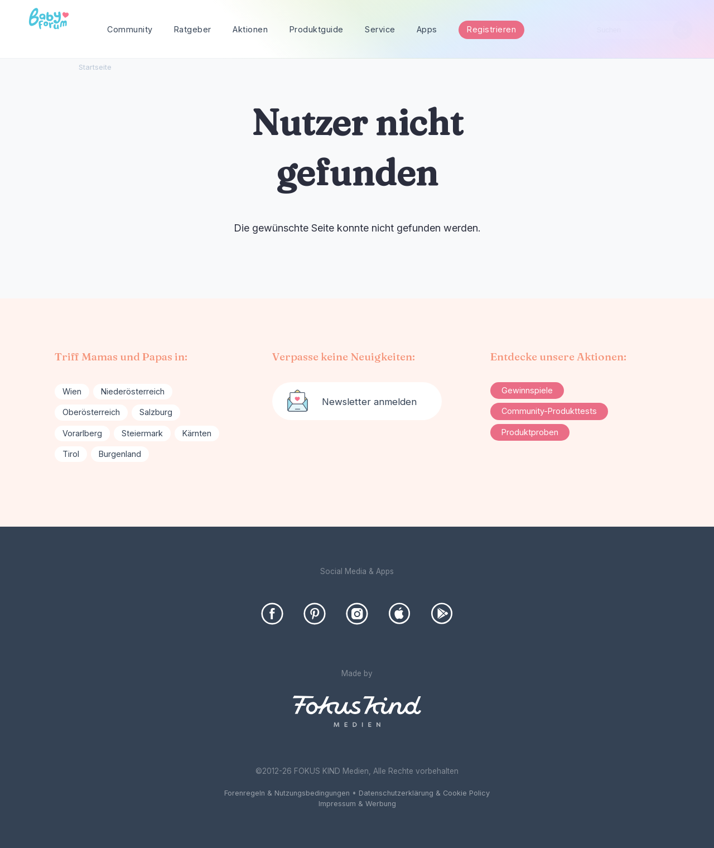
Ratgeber (192, 29)
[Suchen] (682, 30)
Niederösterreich (133, 391)
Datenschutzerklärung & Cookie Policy (424, 793)
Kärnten (196, 433)
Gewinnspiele (527, 390)
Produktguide (317, 29)
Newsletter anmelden (369, 401)
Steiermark (142, 433)
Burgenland (120, 454)
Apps (427, 29)
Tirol (70, 454)
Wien (71, 391)
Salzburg (155, 412)
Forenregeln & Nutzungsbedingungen (287, 793)
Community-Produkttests (549, 411)
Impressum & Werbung (357, 803)
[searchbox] (639, 30)
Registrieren (491, 29)
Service (380, 29)
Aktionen (250, 29)
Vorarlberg (82, 433)
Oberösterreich (91, 412)
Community (130, 29)
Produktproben (529, 432)
